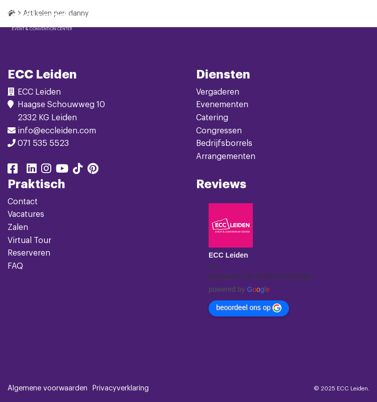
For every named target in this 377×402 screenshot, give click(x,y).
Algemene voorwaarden (47, 388)
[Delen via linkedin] (32, 170)
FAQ (15, 266)
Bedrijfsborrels (224, 143)
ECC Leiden (228, 255)
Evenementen (222, 105)
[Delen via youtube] (62, 170)
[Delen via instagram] (46, 170)
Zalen (18, 227)
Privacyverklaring (120, 388)
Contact (23, 202)
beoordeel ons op (248, 307)
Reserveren (29, 253)
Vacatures (26, 214)
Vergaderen (217, 92)
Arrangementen (225, 156)
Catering (212, 118)
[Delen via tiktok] (78, 170)
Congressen (219, 131)
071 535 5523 (43, 143)
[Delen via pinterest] (93, 170)
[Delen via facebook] (13, 170)
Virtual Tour (29, 240)
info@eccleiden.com (57, 131)
